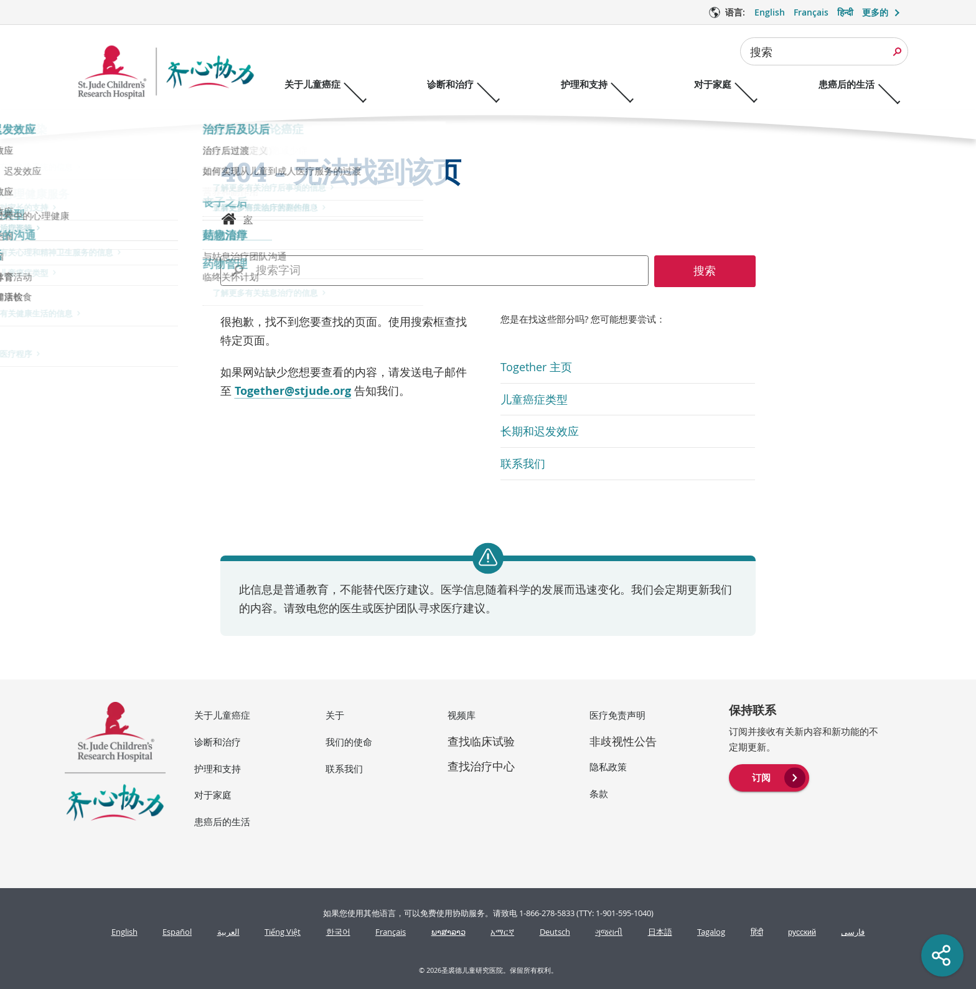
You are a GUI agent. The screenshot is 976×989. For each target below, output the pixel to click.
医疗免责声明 (617, 715)
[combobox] (824, 51)
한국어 (338, 932)
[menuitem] (769, 776)
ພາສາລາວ (448, 932)
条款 (598, 793)
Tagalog (711, 932)
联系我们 (522, 463)
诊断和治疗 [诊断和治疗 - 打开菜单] (456, 84)
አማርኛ (502, 932)
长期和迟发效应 (539, 431)
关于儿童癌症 (222, 715)
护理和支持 (217, 768)
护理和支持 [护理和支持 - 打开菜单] (596, 84)
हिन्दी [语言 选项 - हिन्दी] (845, 12)
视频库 (462, 715)
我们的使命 (349, 742)
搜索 (761, 51)
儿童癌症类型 (534, 399)
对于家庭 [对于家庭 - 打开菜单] (730, 84)
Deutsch (555, 932)
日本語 (660, 932)
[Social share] (942, 955)
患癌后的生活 (222, 821)
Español (177, 932)
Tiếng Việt (283, 932)
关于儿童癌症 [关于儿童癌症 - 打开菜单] (312, 84)
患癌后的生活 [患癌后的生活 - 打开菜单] (870, 84)
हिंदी (757, 932)
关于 (335, 715)
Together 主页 (536, 366)
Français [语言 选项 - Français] (811, 12)
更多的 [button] (875, 12)
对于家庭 (213, 794)
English (124, 932)
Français (390, 932)
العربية (228, 932)
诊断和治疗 (217, 742)
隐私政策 (608, 766)
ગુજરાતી (608, 932)
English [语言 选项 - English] (769, 12)
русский (802, 932)
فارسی (853, 932)
